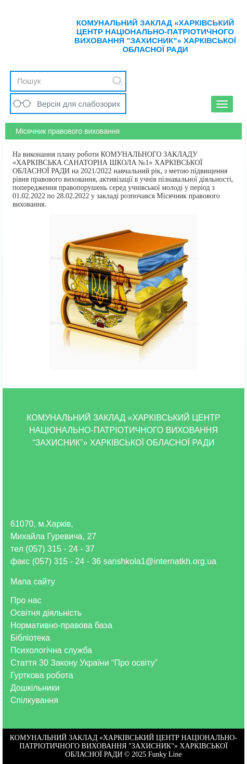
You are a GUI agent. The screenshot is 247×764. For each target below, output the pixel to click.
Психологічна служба (51, 650)
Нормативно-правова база (61, 625)
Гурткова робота (41, 675)
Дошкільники (35, 687)
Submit (117, 81)
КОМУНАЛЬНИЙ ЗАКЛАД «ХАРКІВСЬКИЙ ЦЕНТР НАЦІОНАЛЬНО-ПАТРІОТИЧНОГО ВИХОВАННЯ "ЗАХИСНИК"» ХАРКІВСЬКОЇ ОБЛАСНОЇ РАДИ (155, 36)
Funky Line (165, 754)
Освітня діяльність (46, 612)
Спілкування (34, 700)
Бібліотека (30, 637)
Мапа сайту (32, 581)
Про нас (25, 600)
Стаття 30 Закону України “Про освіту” (84, 662)
